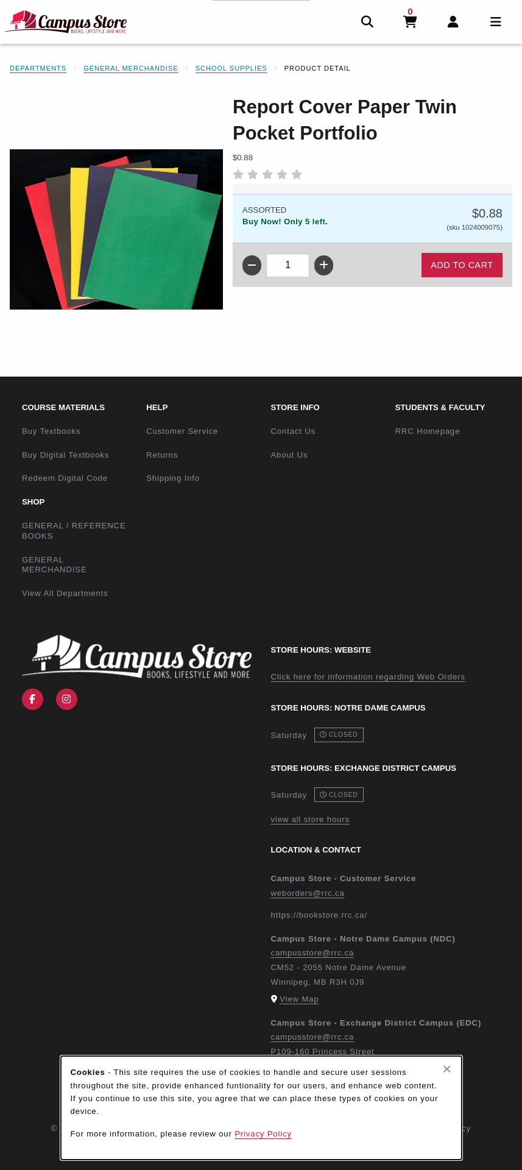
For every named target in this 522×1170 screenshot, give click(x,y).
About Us (289, 454)
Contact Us (293, 431)
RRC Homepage (452, 431)
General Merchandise (130, 68)
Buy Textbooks (51, 431)
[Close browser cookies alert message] (446, 1069)
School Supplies (231, 68)
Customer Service (182, 431)
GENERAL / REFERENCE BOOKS (74, 531)
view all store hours (310, 819)
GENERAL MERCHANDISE (54, 565)
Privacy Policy (263, 1133)
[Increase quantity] (323, 265)
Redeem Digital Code (65, 478)
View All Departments (65, 593)
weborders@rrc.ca (308, 893)
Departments (38, 68)
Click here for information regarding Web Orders (368, 676)
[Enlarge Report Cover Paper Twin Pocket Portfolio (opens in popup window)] (116, 229)
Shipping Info (173, 478)
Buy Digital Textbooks (65, 454)
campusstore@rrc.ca (312, 952)
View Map (299, 999)
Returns (162, 454)
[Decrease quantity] (251, 265)
